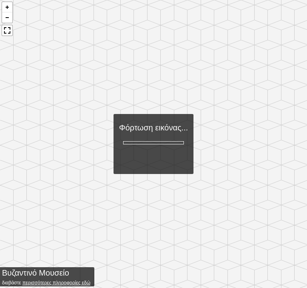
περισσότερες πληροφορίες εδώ (56, 283)
